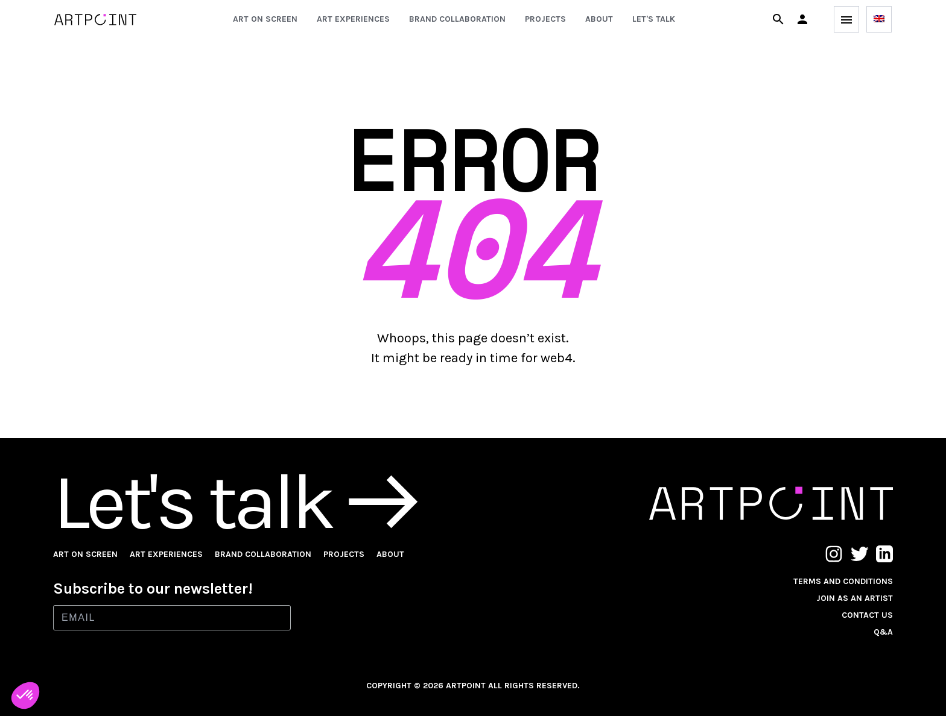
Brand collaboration (457, 19)
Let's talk (653, 19)
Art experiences (353, 19)
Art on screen (265, 19)
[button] (802, 19)
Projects (545, 19)
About (599, 19)
